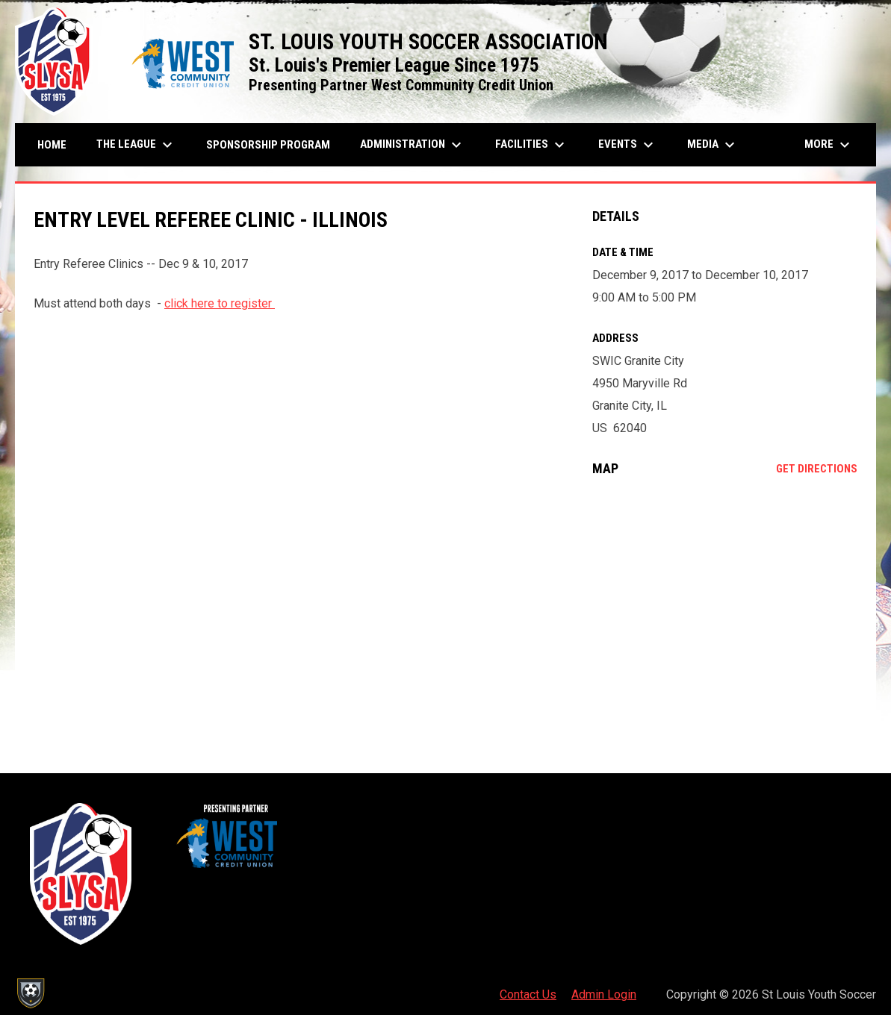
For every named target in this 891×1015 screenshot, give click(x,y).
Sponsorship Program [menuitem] (273, 144)
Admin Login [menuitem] (603, 994)
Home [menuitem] (51, 145)
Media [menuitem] (713, 145)
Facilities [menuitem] (531, 145)
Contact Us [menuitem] (528, 994)
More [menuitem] (829, 145)
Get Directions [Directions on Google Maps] (816, 468)
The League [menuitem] (136, 145)
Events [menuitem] (627, 145)
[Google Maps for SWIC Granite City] (724, 610)
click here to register (219, 303)
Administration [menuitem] (412, 145)
